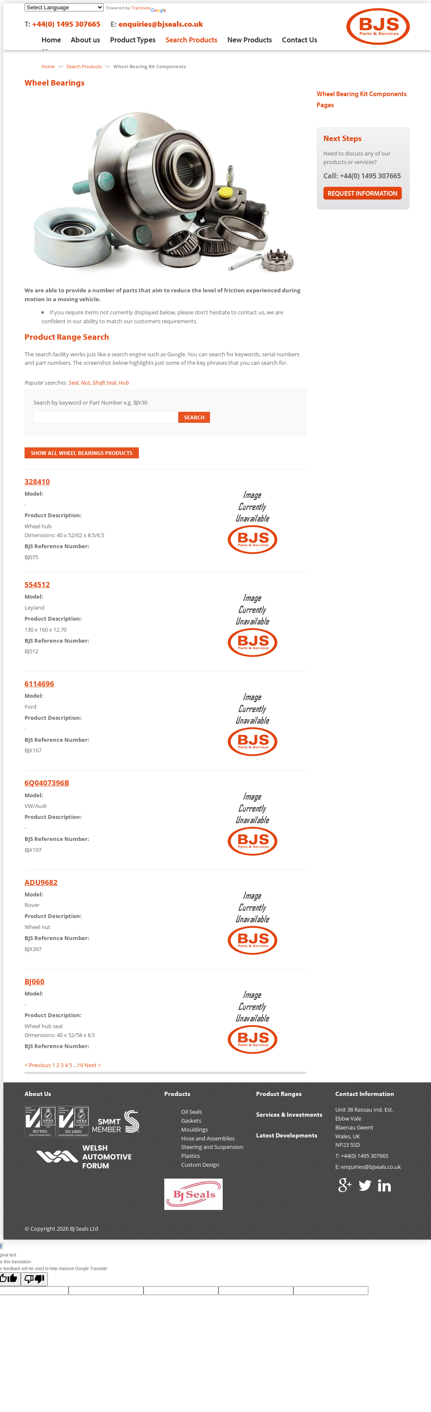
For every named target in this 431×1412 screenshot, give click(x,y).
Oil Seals (191, 1111)
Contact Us (300, 39)
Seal (73, 382)
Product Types (133, 39)
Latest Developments (287, 1135)
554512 (37, 584)
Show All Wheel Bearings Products (82, 452)
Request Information (363, 193)
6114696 (39, 683)
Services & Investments (289, 1114)
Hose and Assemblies (208, 1138)
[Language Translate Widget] (64, 7)
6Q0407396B (47, 783)
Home (51, 39)
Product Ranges (279, 1094)
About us (85, 39)
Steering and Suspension (212, 1147)
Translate (141, 8)
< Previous (38, 1065)
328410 (37, 481)
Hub (124, 382)
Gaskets (191, 1120)
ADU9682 (41, 882)
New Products (249, 39)
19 (80, 1065)
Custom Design (200, 1164)
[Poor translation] (34, 1279)
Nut (85, 382)
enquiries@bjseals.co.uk (161, 24)
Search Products (192, 39)
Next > (92, 1065)
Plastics (190, 1156)
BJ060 (34, 981)
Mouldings (194, 1129)
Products (177, 1094)
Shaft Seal (104, 382)
